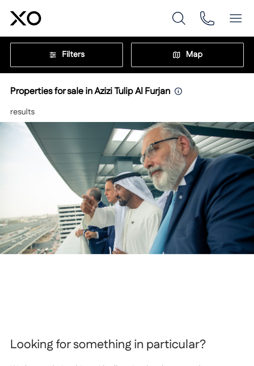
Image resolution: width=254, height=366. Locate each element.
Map (187, 54)
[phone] (207, 18)
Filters (66, 54)
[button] (236, 18)
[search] (179, 18)
